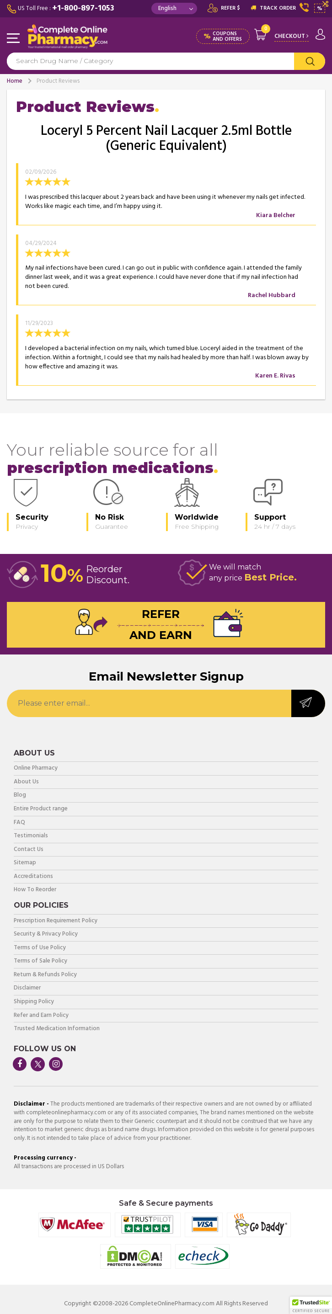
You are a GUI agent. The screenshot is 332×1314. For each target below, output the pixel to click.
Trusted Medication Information (57, 1029)
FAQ (19, 823)
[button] (311, 1305)
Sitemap (25, 863)
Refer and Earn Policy (41, 1015)
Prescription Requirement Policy (55, 921)
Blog (20, 795)
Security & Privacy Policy (46, 934)
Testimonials (31, 836)
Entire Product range (41, 809)
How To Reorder (35, 890)
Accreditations (33, 876)
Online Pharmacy (36, 768)
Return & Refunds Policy (45, 975)
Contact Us (28, 850)
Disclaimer (27, 988)
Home (14, 81)
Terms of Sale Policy (40, 961)
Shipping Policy (34, 1002)
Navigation (14, 39)
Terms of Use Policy (40, 948)
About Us (26, 782)
